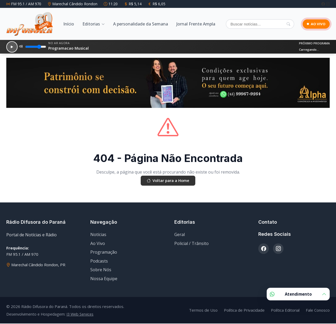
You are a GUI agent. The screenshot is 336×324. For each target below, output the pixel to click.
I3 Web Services (79, 314)
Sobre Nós (100, 270)
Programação (103, 253)
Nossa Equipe (103, 279)
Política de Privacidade (244, 310)
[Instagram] (328, 3)
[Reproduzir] (10, 46)
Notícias (98, 235)
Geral (179, 235)
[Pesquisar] (281, 23)
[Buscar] (256, 24)
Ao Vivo (97, 244)
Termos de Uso (203, 310)
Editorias (91, 24)
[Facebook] (323, 3)
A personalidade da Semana (140, 24)
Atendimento (298, 294)
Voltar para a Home (168, 181)
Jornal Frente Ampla (195, 24)
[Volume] (33, 47)
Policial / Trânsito (191, 244)
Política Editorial (285, 310)
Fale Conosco (318, 310)
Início (68, 24)
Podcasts (99, 262)
